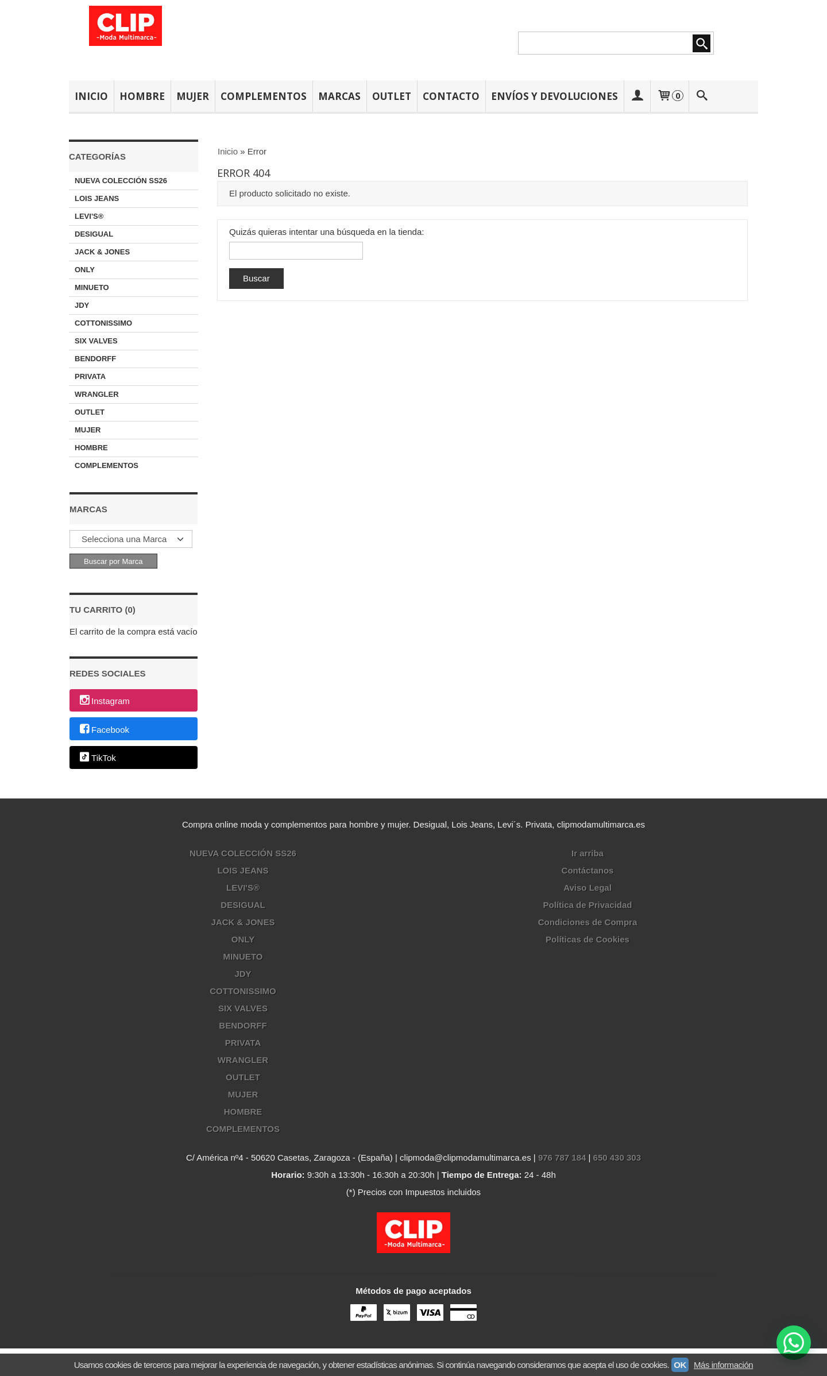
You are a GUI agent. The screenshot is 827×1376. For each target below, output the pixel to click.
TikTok (97, 758)
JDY (82, 305)
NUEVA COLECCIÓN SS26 (121, 180)
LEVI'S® (89, 216)
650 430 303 (617, 1157)
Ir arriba (587, 853)
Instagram (104, 701)
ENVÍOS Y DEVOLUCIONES (554, 96)
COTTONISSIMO (103, 323)
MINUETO (92, 287)
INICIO (91, 96)
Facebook (103, 730)
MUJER (192, 96)
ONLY (85, 269)
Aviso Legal (587, 887)
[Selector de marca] (130, 539)
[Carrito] (669, 96)
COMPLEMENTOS (264, 96)
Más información (723, 1365)
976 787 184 (562, 1157)
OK (680, 1365)
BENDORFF (95, 358)
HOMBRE (142, 96)
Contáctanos (588, 870)
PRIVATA (90, 376)
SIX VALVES (96, 341)
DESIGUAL (94, 234)
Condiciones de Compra (587, 922)
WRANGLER (97, 394)
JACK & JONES (102, 252)
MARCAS (339, 96)
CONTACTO (451, 96)
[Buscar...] (702, 96)
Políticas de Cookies (587, 939)
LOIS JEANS (97, 198)
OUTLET (391, 96)
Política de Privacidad (587, 905)
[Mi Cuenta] (637, 96)
